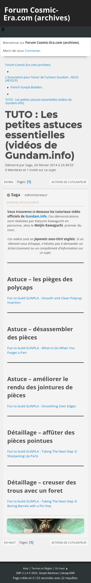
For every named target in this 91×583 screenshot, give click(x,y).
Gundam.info (36, 216)
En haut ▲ (61, 568)
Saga (15, 194)
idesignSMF (68, 573)
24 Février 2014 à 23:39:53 (23, 202)
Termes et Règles (42, 568)
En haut (10, 542)
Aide (25, 568)
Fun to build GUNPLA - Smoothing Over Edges (41, 406)
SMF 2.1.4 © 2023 (26, 573)
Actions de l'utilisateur (69, 182)
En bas (8, 182)
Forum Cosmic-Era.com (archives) (36, 14)
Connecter (32, 50)
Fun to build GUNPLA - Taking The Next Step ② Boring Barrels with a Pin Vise (42, 503)
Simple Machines (49, 573)
